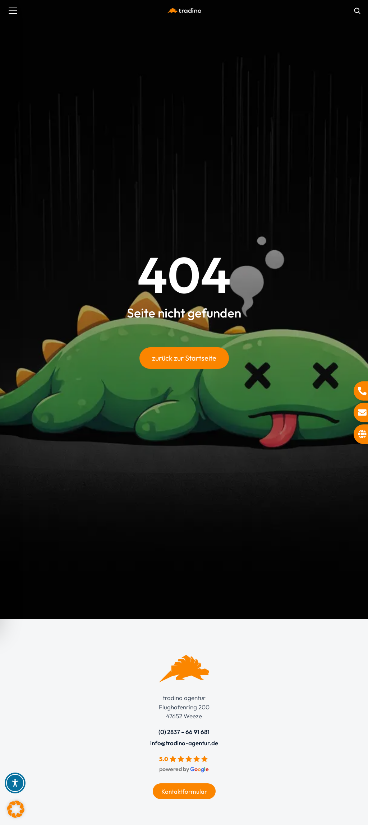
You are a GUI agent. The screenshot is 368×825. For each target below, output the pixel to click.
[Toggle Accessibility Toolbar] (15, 783)
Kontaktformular (184, 791)
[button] (16, 809)
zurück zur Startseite (184, 358)
